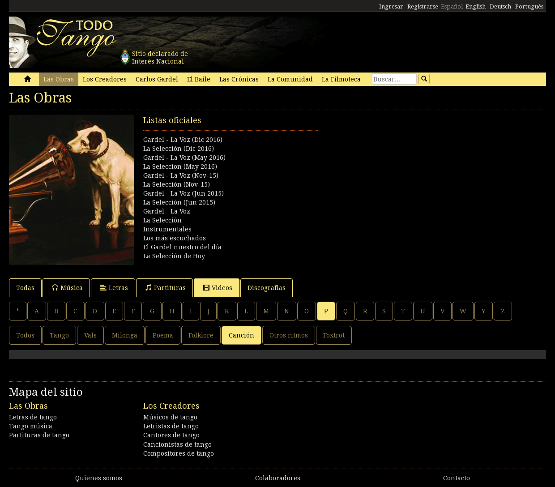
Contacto (456, 478)
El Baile (198, 79)
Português (529, 6)
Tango (59, 335)
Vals (90, 335)
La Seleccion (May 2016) (180, 166)
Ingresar (391, 6)
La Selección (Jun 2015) (179, 202)
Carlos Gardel (157, 79)
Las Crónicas (239, 79)
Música (67, 287)
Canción (241, 335)
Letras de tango (33, 417)
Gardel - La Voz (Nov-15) (180, 175)
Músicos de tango (170, 417)
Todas (25, 287)
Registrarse (422, 6)
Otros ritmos (288, 335)
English (475, 6)
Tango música (30, 426)
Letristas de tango (171, 426)
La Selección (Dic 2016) (178, 148)
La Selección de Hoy (174, 256)
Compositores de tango (178, 453)
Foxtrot (334, 335)
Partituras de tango (39, 435)
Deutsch (500, 6)
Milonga (124, 335)
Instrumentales (167, 229)
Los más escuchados (174, 238)
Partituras (165, 287)
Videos (217, 287)
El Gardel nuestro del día (182, 247)
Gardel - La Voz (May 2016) (184, 157)
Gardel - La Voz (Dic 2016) (182, 139)
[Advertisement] (411, 177)
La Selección (162, 220)
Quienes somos (98, 478)
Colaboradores (277, 478)
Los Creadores (105, 79)
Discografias (267, 287)
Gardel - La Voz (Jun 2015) (183, 193)
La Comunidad (290, 79)
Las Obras (58, 79)
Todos (25, 335)
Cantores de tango (171, 435)
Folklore (200, 335)
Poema (163, 335)
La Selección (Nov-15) (176, 184)
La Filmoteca (341, 79)
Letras (114, 287)
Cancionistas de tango (177, 444)
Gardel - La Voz (166, 211)
